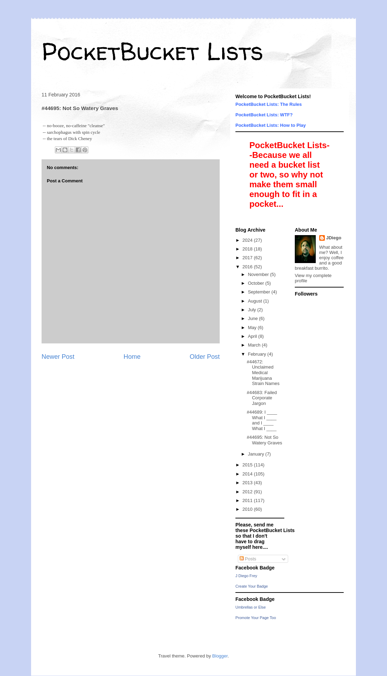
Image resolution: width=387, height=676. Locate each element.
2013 (248, 482)
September (259, 292)
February (258, 354)
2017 (248, 257)
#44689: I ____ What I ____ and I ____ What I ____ (262, 420)
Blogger (220, 656)
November (259, 274)
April (253, 336)
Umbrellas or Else (250, 607)
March (255, 345)
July (252, 309)
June (253, 318)
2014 (248, 474)
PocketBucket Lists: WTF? (264, 114)
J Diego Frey (246, 576)
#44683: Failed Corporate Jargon (262, 398)
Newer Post (58, 356)
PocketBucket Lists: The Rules (268, 104)
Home (132, 356)
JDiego (333, 237)
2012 (248, 491)
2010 (248, 509)
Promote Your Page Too (255, 618)
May (253, 327)
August (255, 301)
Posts (248, 558)
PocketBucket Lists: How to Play (270, 125)
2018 (248, 249)
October (256, 283)
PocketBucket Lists (152, 51)
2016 (248, 266)
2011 (248, 500)
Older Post (205, 356)
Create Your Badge (251, 586)
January (256, 454)
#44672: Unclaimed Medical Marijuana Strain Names (263, 372)
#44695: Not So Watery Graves (264, 440)
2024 (248, 240)
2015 (248, 464)
